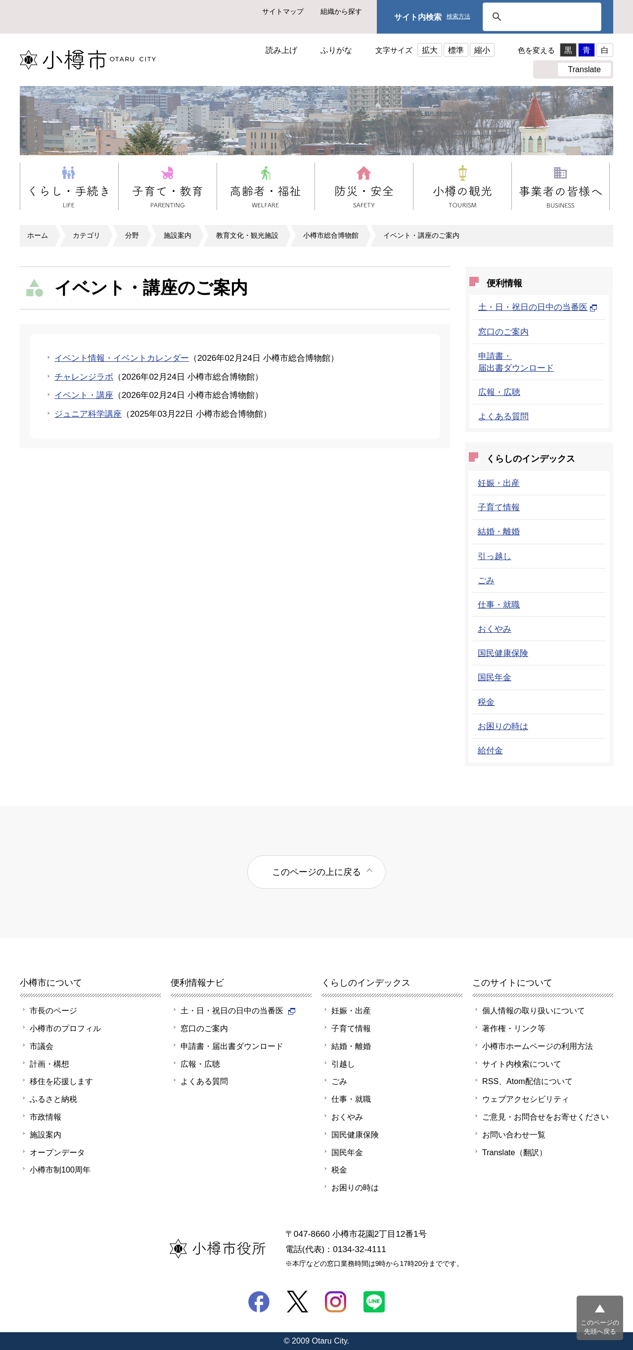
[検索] (540, 17)
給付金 (490, 750)
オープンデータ (57, 1152)
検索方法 (458, 16)
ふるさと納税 (53, 1098)
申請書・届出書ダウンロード (232, 1046)
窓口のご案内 (503, 332)
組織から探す (341, 11)
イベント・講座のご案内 (421, 235)
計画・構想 (49, 1063)
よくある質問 (503, 416)
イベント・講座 (83, 395)
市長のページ (53, 1010)
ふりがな (336, 49)
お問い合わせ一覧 (513, 1134)
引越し (343, 1063)
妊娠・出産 (499, 483)
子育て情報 (499, 507)
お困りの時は (503, 726)
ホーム (37, 235)
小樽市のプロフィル (65, 1028)
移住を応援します (61, 1081)
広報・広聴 (499, 392)
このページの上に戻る (316, 872)
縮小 (482, 49)
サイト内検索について (521, 1063)
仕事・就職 (499, 605)
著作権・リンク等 (513, 1028)
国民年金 (494, 677)
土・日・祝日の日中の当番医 (537, 307)
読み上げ (281, 49)
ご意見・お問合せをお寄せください (545, 1116)
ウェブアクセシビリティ (525, 1098)
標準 (456, 49)
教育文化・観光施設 (247, 235)
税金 (486, 702)
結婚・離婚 (499, 531)
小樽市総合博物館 (331, 235)
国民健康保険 (503, 653)
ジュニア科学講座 (88, 414)
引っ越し (494, 556)
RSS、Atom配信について (527, 1081)
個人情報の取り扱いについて (533, 1010)
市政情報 (45, 1116)
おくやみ (494, 629)
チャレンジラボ (83, 377)
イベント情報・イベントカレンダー (121, 358)
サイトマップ (283, 11)
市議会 (41, 1046)
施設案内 (177, 235)
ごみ (486, 580)
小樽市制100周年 (60, 1169)
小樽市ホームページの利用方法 (537, 1046)
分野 (132, 235)
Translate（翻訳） (514, 1152)
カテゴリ (86, 235)
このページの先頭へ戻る (600, 1327)
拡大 (430, 49)
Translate (584, 69)
